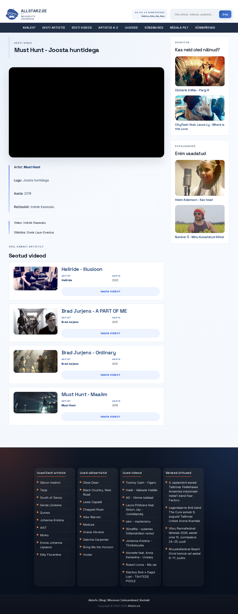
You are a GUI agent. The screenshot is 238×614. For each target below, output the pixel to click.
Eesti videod (82, 28)
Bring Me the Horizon (98, 547)
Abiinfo (93, 600)
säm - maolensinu (138, 521)
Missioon (114, 600)
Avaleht (29, 28)
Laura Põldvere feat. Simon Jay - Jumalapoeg (140, 509)
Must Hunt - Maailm (84, 394)
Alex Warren (92, 517)
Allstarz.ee (134, 605)
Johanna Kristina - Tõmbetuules (139, 543)
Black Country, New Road (97, 492)
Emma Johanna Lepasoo (51, 545)
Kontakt (145, 600)
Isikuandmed (129, 600)
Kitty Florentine (50, 554)
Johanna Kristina (52, 520)
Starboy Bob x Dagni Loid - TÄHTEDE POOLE (140, 576)
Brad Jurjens (70, 321)
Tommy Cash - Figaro (141, 482)
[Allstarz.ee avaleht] (26, 14)
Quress (45, 512)
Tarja (43, 490)
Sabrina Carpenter (96, 539)
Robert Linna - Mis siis (141, 565)
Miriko (44, 535)
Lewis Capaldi (92, 502)
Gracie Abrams (93, 532)
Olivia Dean (91, 482)
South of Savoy (51, 497)
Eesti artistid (53, 28)
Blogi (103, 600)
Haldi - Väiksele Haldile (141, 490)
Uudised (131, 28)
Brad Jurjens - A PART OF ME (94, 311)
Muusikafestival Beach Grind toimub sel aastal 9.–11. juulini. (185, 553)
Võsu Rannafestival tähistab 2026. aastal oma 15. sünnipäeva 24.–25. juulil (183, 535)
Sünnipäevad (205, 28)
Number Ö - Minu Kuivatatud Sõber (199, 237)
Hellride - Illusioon (82, 269)
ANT (43, 528)
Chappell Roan (93, 509)
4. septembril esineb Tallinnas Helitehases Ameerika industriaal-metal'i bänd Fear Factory (183, 491)
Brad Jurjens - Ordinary (89, 352)
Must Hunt (32, 167)
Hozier (87, 554)
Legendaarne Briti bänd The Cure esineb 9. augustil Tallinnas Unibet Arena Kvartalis (185, 514)
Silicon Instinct (50, 482)
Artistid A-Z (108, 28)
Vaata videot (110, 291)
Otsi (225, 14)
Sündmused (154, 28)
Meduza (88, 524)
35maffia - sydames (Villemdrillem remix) (140, 531)
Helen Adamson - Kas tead (194, 200)
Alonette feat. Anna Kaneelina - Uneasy (139, 555)
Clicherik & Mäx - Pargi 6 (192, 90)
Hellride (67, 280)
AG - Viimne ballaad (139, 497)
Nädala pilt (179, 28)
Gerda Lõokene (51, 505)
